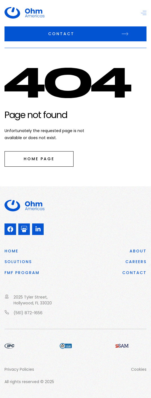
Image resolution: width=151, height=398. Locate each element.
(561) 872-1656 (28, 313)
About (138, 251)
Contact (61, 34)
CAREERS (135, 261)
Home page (39, 159)
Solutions (18, 261)
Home (11, 251)
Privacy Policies (19, 369)
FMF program (22, 272)
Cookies (138, 369)
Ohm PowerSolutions (30, 13)
